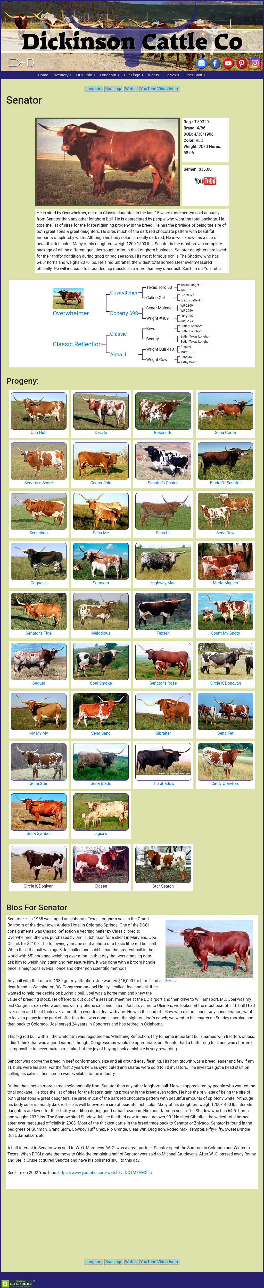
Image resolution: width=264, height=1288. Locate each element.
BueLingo (132, 75)
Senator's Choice (163, 482)
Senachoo (38, 532)
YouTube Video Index (159, 88)
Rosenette (163, 432)
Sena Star (38, 783)
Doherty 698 (124, 313)
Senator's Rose (163, 683)
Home (43, 75)
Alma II (118, 354)
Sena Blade (100, 783)
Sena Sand (101, 733)
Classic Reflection (77, 344)
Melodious (101, 633)
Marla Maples (225, 582)
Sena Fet (225, 733)
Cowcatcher (123, 293)
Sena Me (101, 532)
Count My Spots (225, 633)
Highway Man (163, 582)
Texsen (163, 633)
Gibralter (163, 733)
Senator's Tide (39, 633)
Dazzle (101, 432)
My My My (38, 733)
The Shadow (163, 783)
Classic (118, 334)
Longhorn (108, 75)
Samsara (101, 582)
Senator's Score (38, 482)
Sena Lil (163, 532)
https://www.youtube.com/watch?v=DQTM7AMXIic (105, 1172)
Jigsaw (101, 833)
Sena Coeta (225, 432)
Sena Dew (225, 532)
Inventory (61, 75)
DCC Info (84, 75)
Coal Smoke (101, 683)
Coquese (38, 582)
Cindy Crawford (225, 783)
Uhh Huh (38, 432)
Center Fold (100, 482)
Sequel (38, 683)
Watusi (154, 75)
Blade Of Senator (225, 482)
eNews (173, 75)
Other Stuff (193, 75)
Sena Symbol (39, 833)
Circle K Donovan (225, 683)
